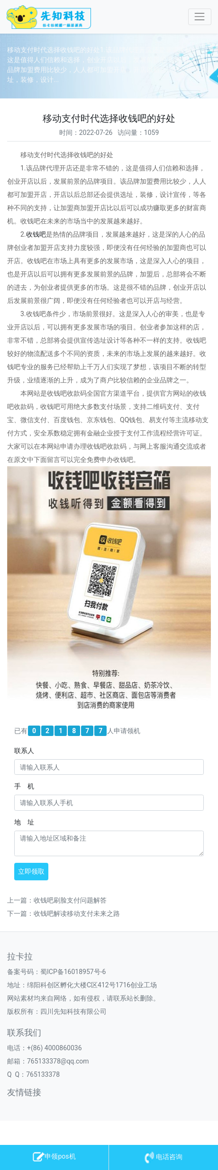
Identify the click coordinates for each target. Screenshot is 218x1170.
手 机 (24, 786)
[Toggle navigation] (199, 17)
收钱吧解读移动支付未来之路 (77, 913)
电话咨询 (163, 1157)
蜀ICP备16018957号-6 (73, 971)
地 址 (24, 822)
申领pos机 (54, 1156)
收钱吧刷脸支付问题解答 (70, 900)
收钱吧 (36, 234)
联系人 (24, 750)
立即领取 (31, 871)
